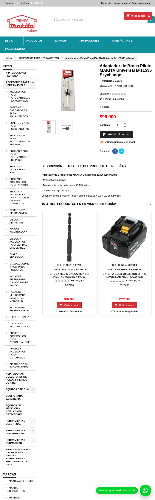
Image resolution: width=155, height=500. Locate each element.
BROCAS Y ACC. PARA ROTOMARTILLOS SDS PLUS (20, 155)
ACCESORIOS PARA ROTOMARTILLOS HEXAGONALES (20, 96)
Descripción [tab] (52, 166)
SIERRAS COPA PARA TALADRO (19, 366)
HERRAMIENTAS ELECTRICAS (15, 422)
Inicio (7, 66)
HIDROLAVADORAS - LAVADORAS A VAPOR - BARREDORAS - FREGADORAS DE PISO (18, 457)
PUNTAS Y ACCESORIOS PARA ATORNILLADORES (20, 338)
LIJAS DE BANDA (19, 317)
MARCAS (61, 40)
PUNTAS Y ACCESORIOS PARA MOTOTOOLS (18, 353)
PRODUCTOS (34, 40)
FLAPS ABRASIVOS (17, 256)
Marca (103, 86)
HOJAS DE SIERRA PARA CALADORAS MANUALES (18, 296)
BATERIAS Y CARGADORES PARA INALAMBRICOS (19, 112)
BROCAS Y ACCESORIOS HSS (18, 169)
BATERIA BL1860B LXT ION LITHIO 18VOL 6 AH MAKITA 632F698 (124, 275)
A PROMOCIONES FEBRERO (16, 74)
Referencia (106, 80)
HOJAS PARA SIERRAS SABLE (19, 309)
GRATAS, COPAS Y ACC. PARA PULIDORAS (19, 266)
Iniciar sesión (121, 3)
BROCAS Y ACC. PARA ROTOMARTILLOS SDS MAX (20, 140)
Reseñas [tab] (118, 166)
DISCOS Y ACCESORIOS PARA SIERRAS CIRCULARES (18, 243)
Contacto (8, 3)
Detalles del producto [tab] (87, 166)
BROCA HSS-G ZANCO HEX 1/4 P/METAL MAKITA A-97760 (69, 275)
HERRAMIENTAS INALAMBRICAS (15, 432)
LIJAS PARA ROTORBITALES (19, 325)
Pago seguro (15, 48)
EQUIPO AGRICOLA (17, 389)
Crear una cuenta (140, 3)
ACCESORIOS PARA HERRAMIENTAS (18, 84)
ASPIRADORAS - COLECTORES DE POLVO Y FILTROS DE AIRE (16, 378)
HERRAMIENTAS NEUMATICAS (15, 441)
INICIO (9, 40)
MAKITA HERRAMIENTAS (15, 489)
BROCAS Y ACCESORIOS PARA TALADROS (19, 182)
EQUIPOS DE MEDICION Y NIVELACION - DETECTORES (14, 410)
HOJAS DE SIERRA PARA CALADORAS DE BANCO (19, 281)
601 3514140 (36, 3)
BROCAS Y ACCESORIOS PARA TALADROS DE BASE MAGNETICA (19, 197)
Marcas (9, 474)
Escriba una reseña (113, 99)
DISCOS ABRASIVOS (17, 221)
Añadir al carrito (116, 134)
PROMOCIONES (89, 40)
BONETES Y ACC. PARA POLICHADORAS (20, 125)
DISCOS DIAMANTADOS (18, 231)
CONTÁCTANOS (122, 40)
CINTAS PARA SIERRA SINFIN (18, 212)
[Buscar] (77, 19)
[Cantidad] (117, 125)
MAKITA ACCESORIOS (21, 481)
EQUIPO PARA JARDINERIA (14, 397)
